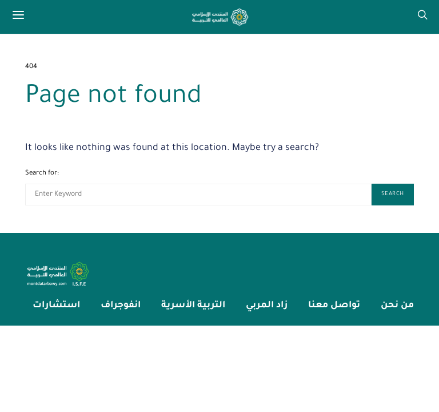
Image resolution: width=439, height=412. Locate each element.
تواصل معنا (334, 306)
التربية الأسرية (193, 306)
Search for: (42, 173)
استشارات (56, 306)
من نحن (397, 306)
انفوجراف (121, 306)
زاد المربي (267, 306)
